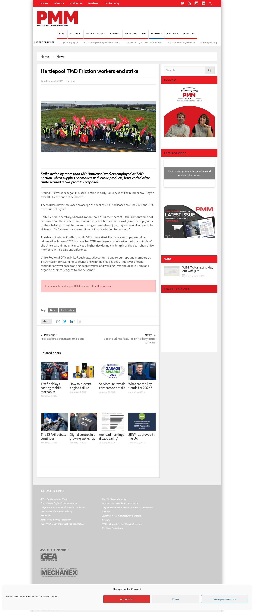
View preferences (225, 599)
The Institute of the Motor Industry (56, 511)
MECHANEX (45, 515)
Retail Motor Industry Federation (55, 519)
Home (45, 57)
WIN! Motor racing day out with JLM (197, 269)
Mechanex (156, 36)
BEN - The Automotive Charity (54, 499)
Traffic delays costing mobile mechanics (106, 42)
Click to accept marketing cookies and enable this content (189, 173)
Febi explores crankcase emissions (69, 336)
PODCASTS (189, 36)
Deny (175, 599)
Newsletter (93, 3)
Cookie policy (112, 3)
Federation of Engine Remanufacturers (58, 503)
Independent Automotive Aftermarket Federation (63, 507)
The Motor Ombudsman (113, 528)
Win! (143, 36)
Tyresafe (106, 519)
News (62, 36)
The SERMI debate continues (53, 436)
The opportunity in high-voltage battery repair (62, 42)
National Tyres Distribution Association (120, 503)
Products (131, 36)
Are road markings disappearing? (111, 436)
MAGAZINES (172, 36)
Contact (44, 3)
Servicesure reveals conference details (112, 386)
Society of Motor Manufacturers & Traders (121, 515)
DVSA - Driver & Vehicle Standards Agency (122, 524)
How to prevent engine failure (185, 42)
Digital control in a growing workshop (82, 436)
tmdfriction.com (103, 286)
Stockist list (75, 3)
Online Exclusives (96, 36)
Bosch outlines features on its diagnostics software (127, 338)
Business (115, 36)
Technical (75, 36)
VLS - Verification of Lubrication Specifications (62, 523)
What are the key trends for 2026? (140, 386)
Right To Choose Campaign (114, 499)
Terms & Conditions (48, 610)
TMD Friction (68, 310)
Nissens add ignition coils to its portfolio (148, 42)
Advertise (59, 3)
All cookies (127, 599)
